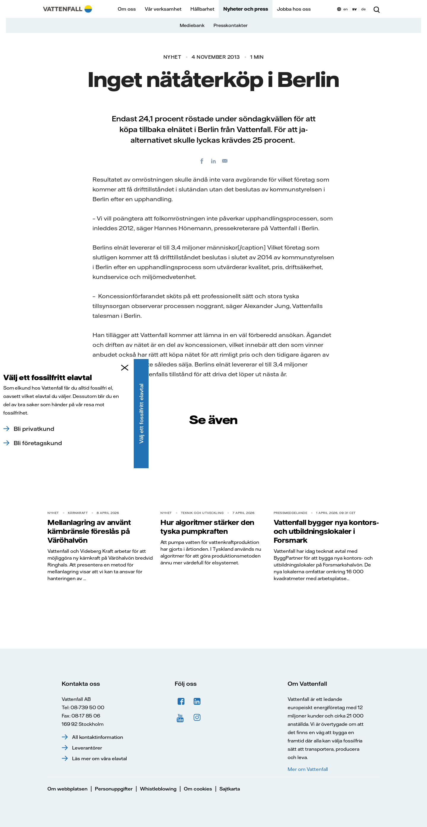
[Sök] (376, 9)
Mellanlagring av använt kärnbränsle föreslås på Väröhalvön (88, 531)
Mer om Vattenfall (308, 769)
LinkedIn (197, 701)
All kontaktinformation (97, 737)
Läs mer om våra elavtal (99, 758)
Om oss (127, 9)
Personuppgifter (114, 789)
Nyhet (172, 57)
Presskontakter (231, 25)
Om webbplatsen (67, 789)
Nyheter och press (245, 9)
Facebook (181, 701)
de (363, 9)
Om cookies (198, 789)
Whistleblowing (158, 789)
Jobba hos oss (294, 9)
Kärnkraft (78, 513)
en (345, 9)
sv (354, 9)
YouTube (181, 717)
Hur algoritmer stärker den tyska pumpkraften (207, 527)
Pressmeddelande (290, 513)
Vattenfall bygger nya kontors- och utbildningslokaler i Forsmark (326, 531)
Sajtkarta (229, 789)
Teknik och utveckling (202, 513)
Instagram (197, 717)
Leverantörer (87, 748)
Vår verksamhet (163, 9)
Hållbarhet (202, 9)
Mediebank (192, 25)
